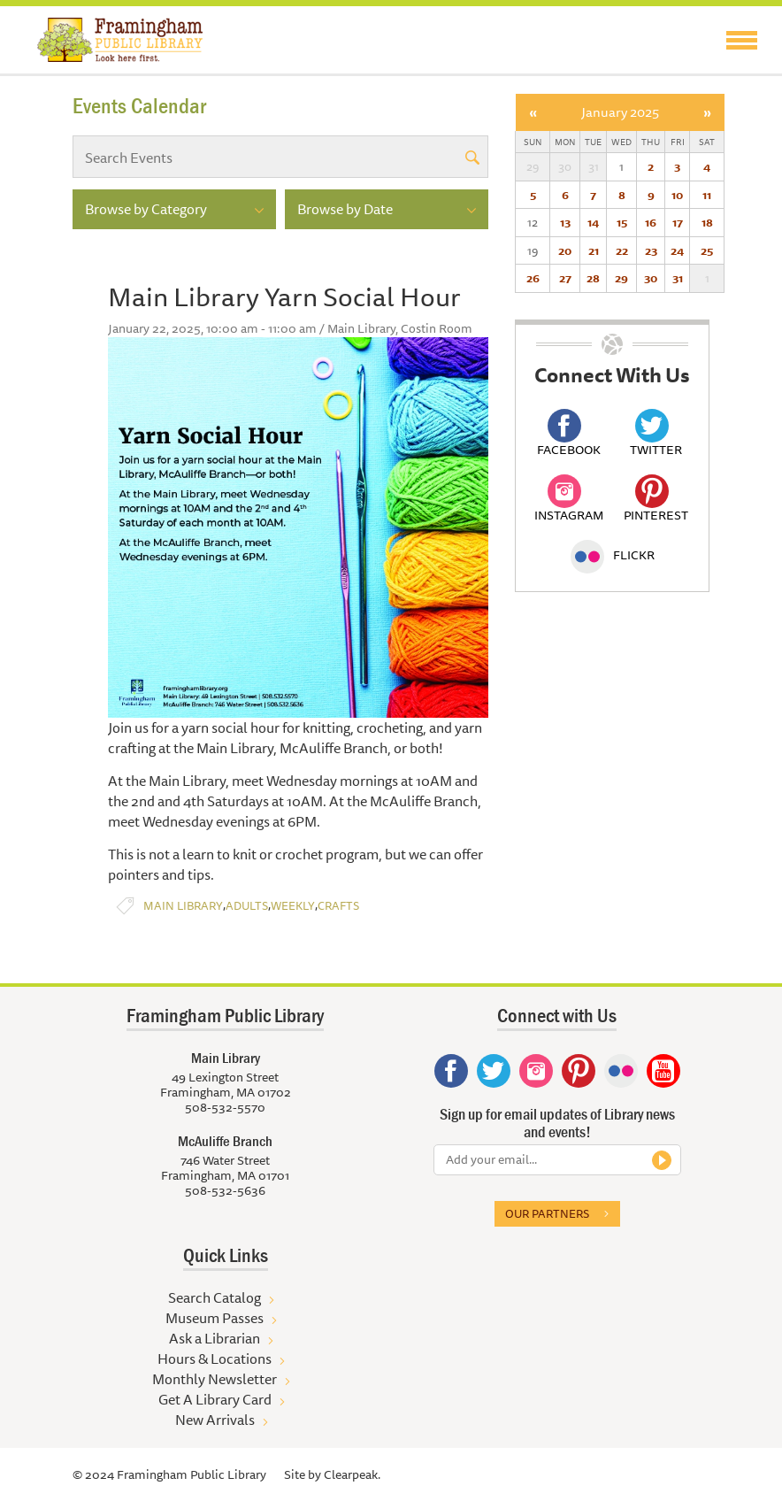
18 (707, 222)
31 (677, 278)
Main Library (183, 905)
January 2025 (620, 112)
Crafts (338, 905)
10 (677, 195)
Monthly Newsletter (214, 1379)
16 (650, 222)
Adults (247, 905)
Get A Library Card (215, 1399)
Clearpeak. (352, 1474)
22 (622, 250)
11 (706, 195)
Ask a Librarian (214, 1338)
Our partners (547, 1213)
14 (593, 222)
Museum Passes (214, 1318)
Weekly (293, 905)
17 (677, 222)
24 (677, 250)
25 (707, 250)
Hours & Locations (214, 1358)
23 (651, 250)
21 (593, 250)
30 (650, 278)
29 (621, 278)
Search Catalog (214, 1297)
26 (533, 278)
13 (565, 222)
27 (565, 278)
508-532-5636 (225, 1190)
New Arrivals (215, 1420)
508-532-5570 (225, 1107)
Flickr (613, 555)
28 (593, 278)
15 (622, 222)
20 (564, 250)
